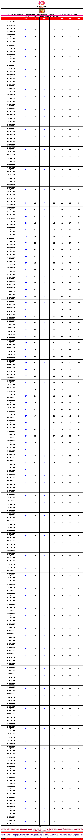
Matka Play (3, 838)
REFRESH (81, 838)
